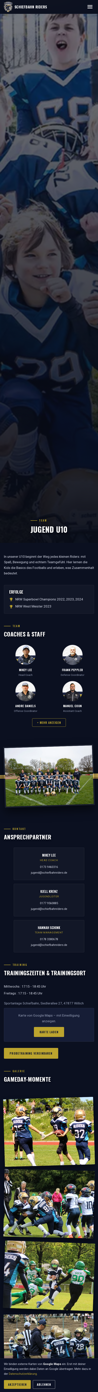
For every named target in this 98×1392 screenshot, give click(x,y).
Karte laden (49, 1032)
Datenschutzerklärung (23, 1374)
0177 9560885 (49, 903)
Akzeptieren (17, 1384)
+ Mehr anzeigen (49, 722)
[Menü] (90, 7)
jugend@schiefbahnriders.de (49, 872)
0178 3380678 (49, 939)
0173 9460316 (49, 867)
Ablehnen (44, 1384)
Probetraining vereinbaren (31, 1053)
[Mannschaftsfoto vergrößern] (49, 776)
